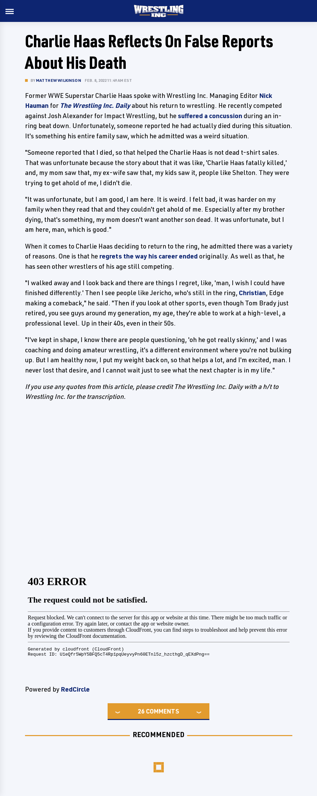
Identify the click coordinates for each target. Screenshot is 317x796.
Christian (252, 293)
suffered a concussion (210, 116)
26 (141, 711)
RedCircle (75, 689)
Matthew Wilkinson (58, 80)
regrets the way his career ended (148, 256)
